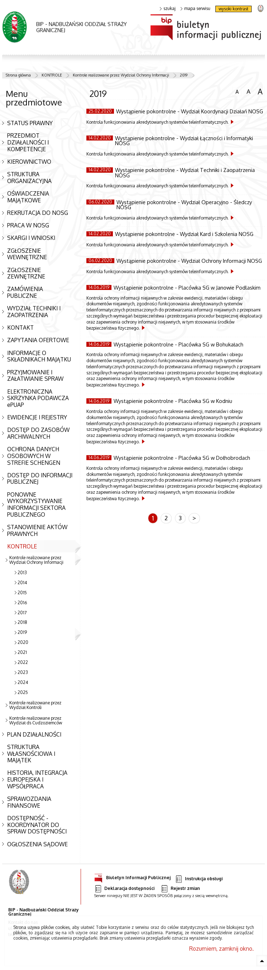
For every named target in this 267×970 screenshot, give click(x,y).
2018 (22, 622)
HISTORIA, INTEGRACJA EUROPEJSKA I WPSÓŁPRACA (37, 779)
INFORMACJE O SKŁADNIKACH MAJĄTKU (39, 356)
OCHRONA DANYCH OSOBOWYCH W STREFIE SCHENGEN (33, 455)
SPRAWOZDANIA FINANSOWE (29, 802)
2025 (23, 692)
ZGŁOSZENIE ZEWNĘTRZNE (26, 273)
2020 (23, 642)
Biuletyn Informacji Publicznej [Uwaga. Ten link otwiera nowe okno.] (132, 876)
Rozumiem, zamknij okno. (221, 948)
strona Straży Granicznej (260, 8)
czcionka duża (260, 91)
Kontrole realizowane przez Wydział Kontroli (35, 705)
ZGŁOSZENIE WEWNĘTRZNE (27, 254)
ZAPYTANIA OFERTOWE (38, 340)
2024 (23, 682)
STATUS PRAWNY (30, 123)
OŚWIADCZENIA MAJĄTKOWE (28, 197)
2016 (22, 602)
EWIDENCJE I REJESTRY (37, 417)
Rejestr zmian (180, 888)
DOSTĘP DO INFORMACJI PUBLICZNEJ (39, 479)
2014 (22, 582)
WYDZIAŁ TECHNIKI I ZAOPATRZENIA (34, 312)
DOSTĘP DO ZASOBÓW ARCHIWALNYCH (38, 433)
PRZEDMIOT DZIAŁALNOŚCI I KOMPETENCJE (28, 142)
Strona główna (18, 75)
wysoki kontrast (233, 8)
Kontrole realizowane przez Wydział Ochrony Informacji (121, 75)
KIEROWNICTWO (29, 161)
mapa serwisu (195, 8)
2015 (22, 592)
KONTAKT (20, 327)
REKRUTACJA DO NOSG (37, 212)
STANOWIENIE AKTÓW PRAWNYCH (37, 530)
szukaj (168, 8)
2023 (23, 672)
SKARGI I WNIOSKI (31, 237)
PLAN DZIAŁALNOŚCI (34, 734)
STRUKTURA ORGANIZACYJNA (29, 177)
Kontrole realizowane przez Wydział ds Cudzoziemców (35, 720)
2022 (23, 662)
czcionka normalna (237, 91)
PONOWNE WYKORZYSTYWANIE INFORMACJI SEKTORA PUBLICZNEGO (36, 504)
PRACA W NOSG (28, 225)
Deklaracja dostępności (124, 888)
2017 (22, 612)
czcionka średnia (248, 91)
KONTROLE (52, 75)
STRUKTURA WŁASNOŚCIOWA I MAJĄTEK (31, 753)
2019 (183, 75)
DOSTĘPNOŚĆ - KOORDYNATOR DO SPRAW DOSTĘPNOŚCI (37, 824)
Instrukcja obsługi (199, 879)
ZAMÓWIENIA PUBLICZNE (25, 292)
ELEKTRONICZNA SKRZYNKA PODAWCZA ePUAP (38, 398)
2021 (22, 652)
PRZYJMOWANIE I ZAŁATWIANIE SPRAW (35, 376)
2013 (22, 572)
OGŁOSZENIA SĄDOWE (37, 844)
